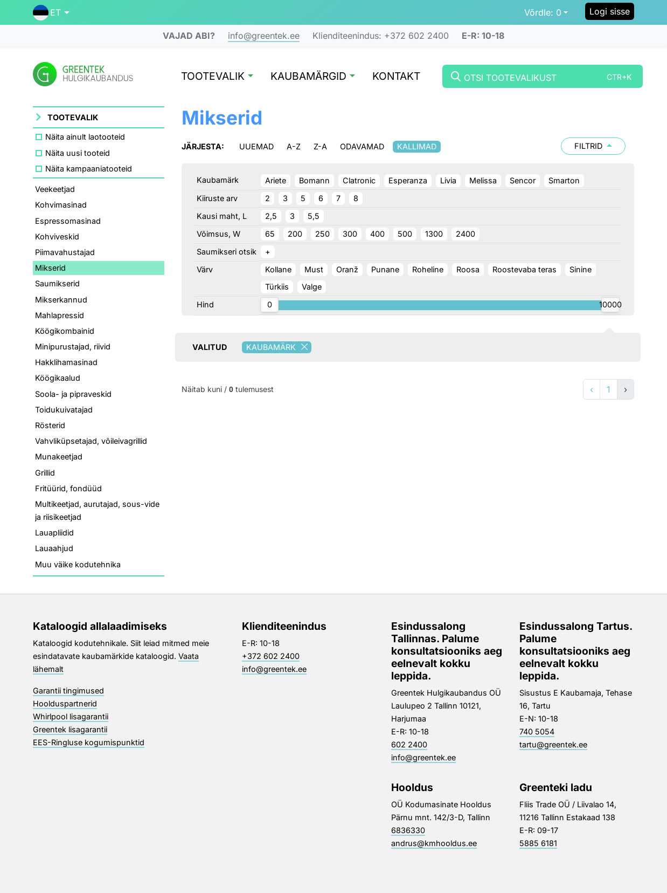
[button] (51, 12)
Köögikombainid (64, 330)
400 (377, 233)
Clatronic (359, 180)
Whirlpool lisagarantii (70, 716)
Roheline (427, 269)
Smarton (564, 180)
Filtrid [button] (593, 145)
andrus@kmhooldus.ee (434, 843)
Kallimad (416, 146)
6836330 (408, 830)
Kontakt (396, 77)
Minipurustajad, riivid (72, 346)
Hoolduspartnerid (65, 703)
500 (405, 233)
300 (350, 233)
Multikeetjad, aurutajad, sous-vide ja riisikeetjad (97, 510)
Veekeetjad (55, 189)
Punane (385, 269)
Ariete (275, 180)
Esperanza (407, 180)
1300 (434, 233)
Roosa (468, 269)
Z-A (320, 146)
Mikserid (50, 267)
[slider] (269, 304)
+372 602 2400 (271, 656)
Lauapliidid (54, 532)
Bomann (314, 180)
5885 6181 (538, 843)
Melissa (483, 180)
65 (270, 233)
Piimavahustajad (65, 252)
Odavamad (362, 146)
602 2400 (409, 744)
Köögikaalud (57, 377)
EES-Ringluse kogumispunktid (88, 742)
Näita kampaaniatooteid (88, 168)
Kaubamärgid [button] (312, 77)
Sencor (523, 180)
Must (313, 269)
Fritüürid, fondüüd (68, 488)
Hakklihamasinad (66, 362)
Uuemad (256, 146)
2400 (465, 233)
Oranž (347, 269)
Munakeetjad (58, 456)
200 (295, 233)
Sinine (580, 269)
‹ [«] (591, 389)
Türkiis (277, 286)
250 (322, 233)
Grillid (45, 472)
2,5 (271, 216)
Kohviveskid (57, 236)
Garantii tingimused (68, 690)
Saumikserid (57, 283)
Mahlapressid (59, 315)
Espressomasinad (68, 220)
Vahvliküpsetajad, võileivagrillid (91, 440)
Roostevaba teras (524, 269)
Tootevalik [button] (217, 77)
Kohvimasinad (61, 204)
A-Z (294, 146)
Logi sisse (609, 11)
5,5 (313, 216)
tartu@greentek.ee (553, 744)
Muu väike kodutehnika (78, 564)
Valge (312, 286)
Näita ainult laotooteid (85, 136)
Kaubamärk (278, 347)
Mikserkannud (61, 299)
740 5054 (536, 731)
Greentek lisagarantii (70, 729)
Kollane (278, 269)
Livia (448, 180)
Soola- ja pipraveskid (73, 394)
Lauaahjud (54, 548)
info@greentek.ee (264, 35)
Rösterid (50, 425)
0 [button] (542, 12)
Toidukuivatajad (64, 409)
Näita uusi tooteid (77, 152)
